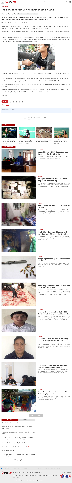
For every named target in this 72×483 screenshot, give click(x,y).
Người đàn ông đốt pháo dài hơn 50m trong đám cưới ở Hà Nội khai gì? (54, 286)
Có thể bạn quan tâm (8, 124)
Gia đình (26, 468)
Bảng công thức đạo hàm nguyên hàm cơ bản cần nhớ (15, 423)
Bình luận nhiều (27, 419)
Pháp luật (5, 6)
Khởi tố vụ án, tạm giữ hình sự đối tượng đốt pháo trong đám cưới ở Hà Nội (53, 340)
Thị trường (13, 468)
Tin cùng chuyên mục (8, 146)
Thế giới (20, 468)
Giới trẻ (32, 468)
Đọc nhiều (10, 419)
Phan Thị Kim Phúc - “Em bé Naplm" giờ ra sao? (14, 460)
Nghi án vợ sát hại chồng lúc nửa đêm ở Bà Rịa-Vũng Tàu (54, 206)
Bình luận (5, 101)
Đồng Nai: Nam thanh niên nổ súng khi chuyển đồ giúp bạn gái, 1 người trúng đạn (54, 313)
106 (27, 446)
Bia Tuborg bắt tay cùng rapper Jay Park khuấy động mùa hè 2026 (8, 141)
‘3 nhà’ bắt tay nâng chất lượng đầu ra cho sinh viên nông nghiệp (60, 141)
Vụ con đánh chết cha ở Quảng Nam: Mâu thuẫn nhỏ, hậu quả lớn (53, 393)
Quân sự (52, 468)
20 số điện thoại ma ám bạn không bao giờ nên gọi (14, 443)
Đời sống (6, 468)
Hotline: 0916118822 (48, 2)
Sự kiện (58, 468)
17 (8, 428)
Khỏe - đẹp (39, 468)
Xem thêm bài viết (36, 415)
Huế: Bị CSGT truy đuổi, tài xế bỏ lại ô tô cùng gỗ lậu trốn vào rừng (52, 180)
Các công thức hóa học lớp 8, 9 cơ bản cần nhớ (13, 446)
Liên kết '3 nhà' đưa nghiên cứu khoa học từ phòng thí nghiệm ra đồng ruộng (26, 141)
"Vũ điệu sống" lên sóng (8, 450)
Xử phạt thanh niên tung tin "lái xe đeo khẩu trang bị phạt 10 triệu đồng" (52, 366)
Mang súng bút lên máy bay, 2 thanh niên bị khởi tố (54, 260)
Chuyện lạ (46, 468)
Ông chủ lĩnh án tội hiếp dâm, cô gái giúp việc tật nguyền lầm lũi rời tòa (53, 153)
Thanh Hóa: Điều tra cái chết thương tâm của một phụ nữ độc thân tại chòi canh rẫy (53, 233)
